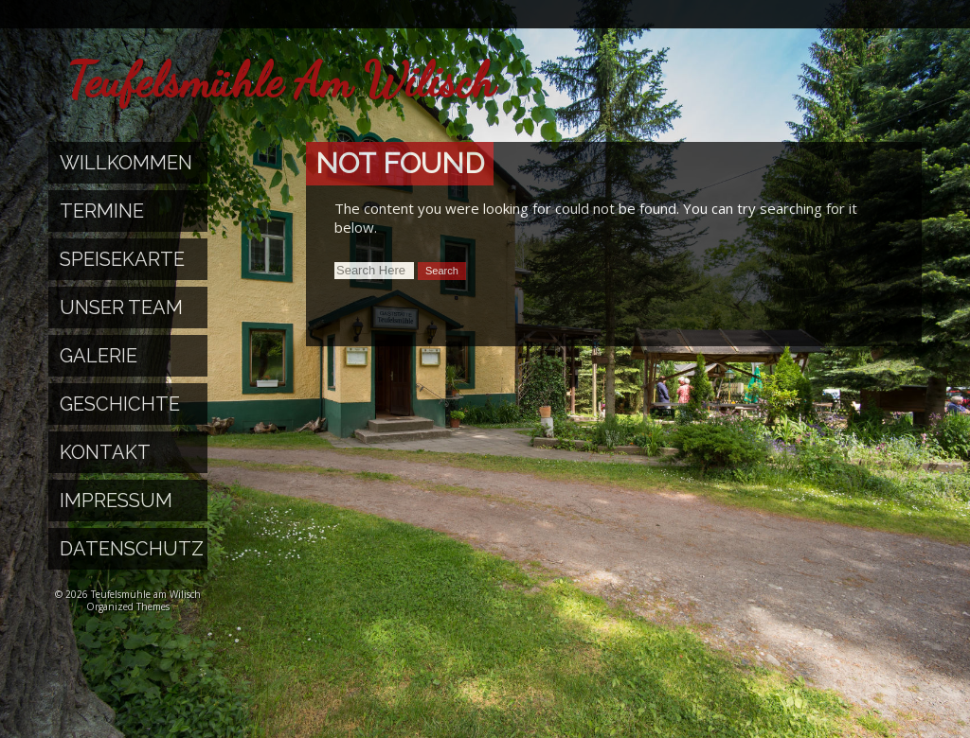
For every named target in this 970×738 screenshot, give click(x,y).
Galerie (98, 355)
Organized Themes (128, 606)
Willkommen (126, 162)
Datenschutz (132, 548)
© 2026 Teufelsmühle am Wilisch (128, 594)
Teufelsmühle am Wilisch (280, 80)
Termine (102, 211)
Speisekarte (122, 259)
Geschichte (120, 404)
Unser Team (121, 307)
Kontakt (105, 452)
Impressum (116, 500)
